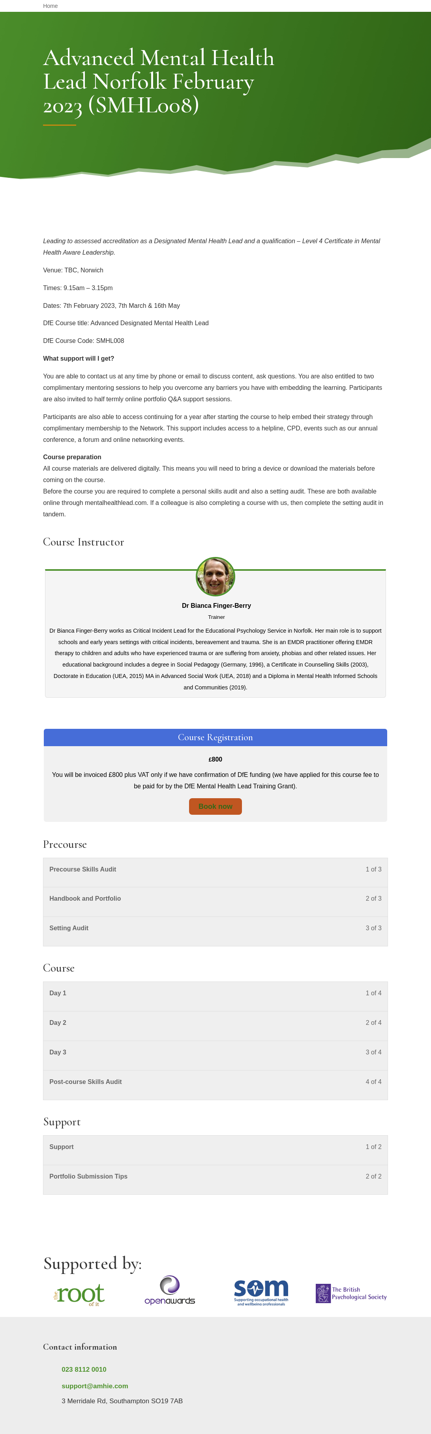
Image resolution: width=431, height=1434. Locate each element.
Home (50, 6)
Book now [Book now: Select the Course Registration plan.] (215, 806)
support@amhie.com (95, 1386)
